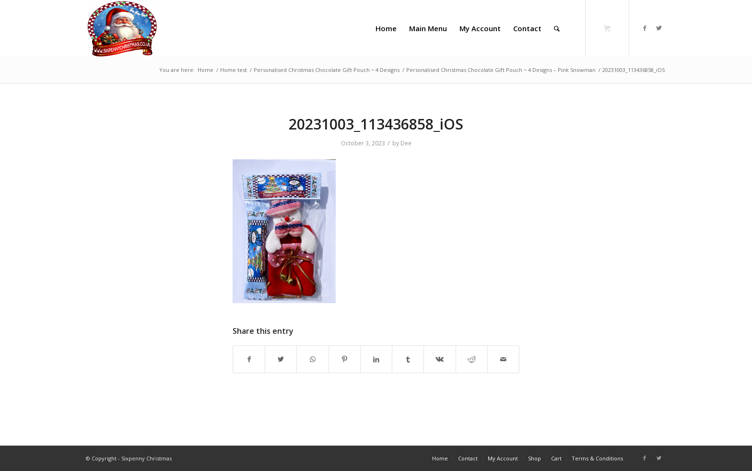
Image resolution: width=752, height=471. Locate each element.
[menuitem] (386, 28)
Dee (405, 143)
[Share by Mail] (503, 359)
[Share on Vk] (439, 359)
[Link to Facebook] (644, 28)
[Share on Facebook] (249, 359)
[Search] (557, 28)
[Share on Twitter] (280, 359)
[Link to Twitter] (659, 28)
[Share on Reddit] (471, 359)
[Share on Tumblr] (407, 359)
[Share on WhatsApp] (312, 359)
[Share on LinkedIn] (376, 359)
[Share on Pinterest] (344, 359)
